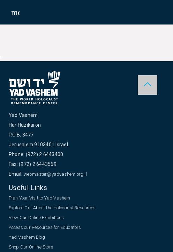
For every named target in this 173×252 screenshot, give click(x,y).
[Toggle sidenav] (15, 12)
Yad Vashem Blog (27, 237)
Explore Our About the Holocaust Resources (52, 207)
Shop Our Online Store (31, 247)
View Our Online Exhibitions (36, 217)
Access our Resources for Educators (45, 227)
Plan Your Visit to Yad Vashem (39, 198)
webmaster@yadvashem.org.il (55, 174)
